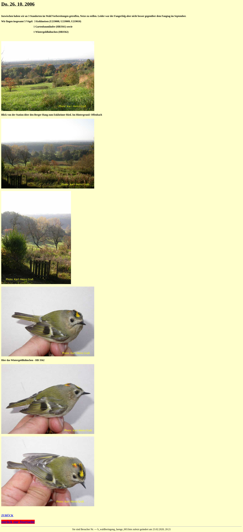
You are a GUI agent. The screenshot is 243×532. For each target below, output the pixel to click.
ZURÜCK (7, 515)
